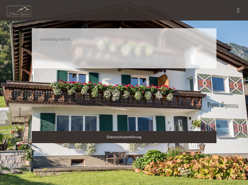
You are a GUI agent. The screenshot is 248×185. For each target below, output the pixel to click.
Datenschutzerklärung (124, 137)
